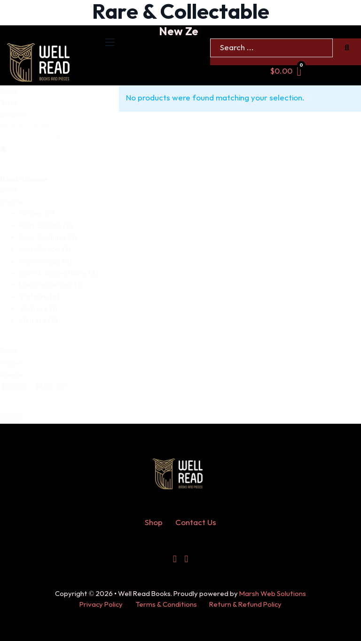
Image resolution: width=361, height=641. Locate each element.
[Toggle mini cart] (286, 71)
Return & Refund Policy (245, 604)
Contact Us (195, 523)
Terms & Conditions (166, 604)
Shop (154, 523)
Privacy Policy (101, 604)
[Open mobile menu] (110, 42)
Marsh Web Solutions (272, 593)
